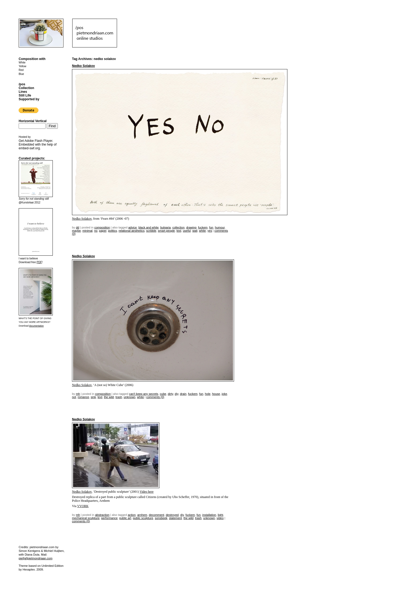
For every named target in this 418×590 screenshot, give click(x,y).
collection (178, 227)
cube (163, 393)
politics (112, 230)
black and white (148, 227)
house (216, 393)
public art (125, 518)
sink (93, 397)
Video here (147, 491)
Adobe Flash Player (38, 141)
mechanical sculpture (85, 518)
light (220, 514)
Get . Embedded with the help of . (38, 144)
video (220, 518)
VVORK (83, 506)
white (202, 230)
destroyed (172, 514)
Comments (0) (155, 397)
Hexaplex (29, 569)
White (22, 62)
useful (187, 230)
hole (208, 393)
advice (132, 227)
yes (209, 230)
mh (78, 393)
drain (183, 393)
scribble (151, 230)
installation (209, 514)
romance (83, 397)
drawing (191, 227)
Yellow (22, 66)
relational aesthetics (131, 230)
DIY (176, 393)
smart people (166, 230)
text (178, 230)
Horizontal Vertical (33, 121)
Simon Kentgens (29, 550)
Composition (102, 227)
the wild (109, 397)
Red (21, 70)
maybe (76, 230)
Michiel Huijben (54, 550)
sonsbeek (161, 518)
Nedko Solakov (83, 66)
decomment (156, 514)
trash (118, 397)
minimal (87, 230)
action (131, 514)
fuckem (202, 227)
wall (194, 230)
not (74, 397)
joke (224, 393)
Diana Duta (32, 554)
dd (77, 227)
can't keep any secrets (143, 393)
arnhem (142, 514)
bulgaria (165, 227)
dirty (170, 393)
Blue (21, 74)
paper (103, 230)
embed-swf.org (29, 148)
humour (220, 227)
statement (175, 518)
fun (211, 227)
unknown (129, 397)
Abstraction (102, 514)
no (95, 230)
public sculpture (143, 518)
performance (109, 518)
